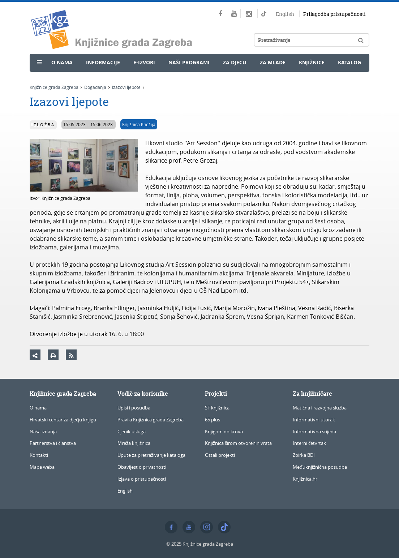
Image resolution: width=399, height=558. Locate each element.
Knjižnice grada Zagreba (54, 87)
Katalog (349, 62)
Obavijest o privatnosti (141, 467)
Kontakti (39, 455)
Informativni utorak (314, 419)
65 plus (212, 419)
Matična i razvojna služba (320, 407)
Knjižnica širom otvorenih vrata (238, 443)
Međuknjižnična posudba (320, 467)
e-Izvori (144, 62)
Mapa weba (42, 467)
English (285, 13)
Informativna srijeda (314, 431)
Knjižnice (312, 62)
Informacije (103, 62)
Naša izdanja (43, 431)
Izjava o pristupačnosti (141, 479)
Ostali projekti (220, 455)
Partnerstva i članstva (53, 443)
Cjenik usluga (131, 431)
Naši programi (189, 62)
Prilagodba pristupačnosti (334, 13)
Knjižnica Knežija (138, 124)
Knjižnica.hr (305, 479)
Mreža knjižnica (133, 443)
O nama (62, 62)
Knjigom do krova (224, 431)
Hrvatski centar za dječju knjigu (63, 419)
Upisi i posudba (133, 407)
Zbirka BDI (304, 455)
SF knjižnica (217, 407)
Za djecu (234, 62)
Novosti (50, 78)
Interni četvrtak (309, 443)
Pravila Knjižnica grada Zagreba (150, 419)
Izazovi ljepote (126, 87)
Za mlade (273, 62)
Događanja (95, 87)
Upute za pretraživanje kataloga (151, 455)
